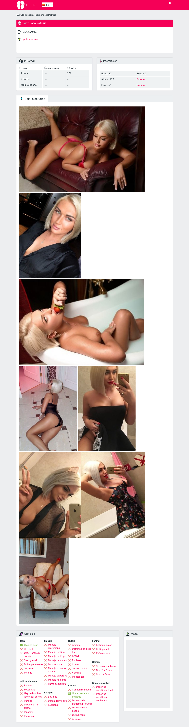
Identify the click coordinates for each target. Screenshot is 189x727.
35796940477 (30, 31)
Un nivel (28, 649)
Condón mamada (81, 689)
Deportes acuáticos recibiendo (102, 697)
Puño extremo (103, 653)
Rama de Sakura (57, 683)
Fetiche (28, 672)
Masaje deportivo (57, 675)
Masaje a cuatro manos (57, 670)
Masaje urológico (57, 656)
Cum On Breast (104, 670)
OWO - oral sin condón (32, 654)
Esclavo (76, 660)
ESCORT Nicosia (24, 14)
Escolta (28, 685)
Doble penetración (34, 664)
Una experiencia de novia (80, 695)
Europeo (141, 79)
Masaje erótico (56, 652)
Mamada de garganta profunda (82, 702)
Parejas (28, 700)
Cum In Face (103, 674)
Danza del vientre (57, 700)
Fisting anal (102, 649)
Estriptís (52, 696)
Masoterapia (55, 664)
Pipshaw (28, 712)
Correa (75, 664)
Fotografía (29, 689)
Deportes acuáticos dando (105, 688)
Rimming (29, 716)
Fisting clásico (104, 645)
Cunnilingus (78, 715)
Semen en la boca (106, 666)
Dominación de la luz (81, 650)
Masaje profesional (54, 646)
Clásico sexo (31, 645)
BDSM (75, 656)
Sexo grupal (30, 660)
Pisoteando (78, 676)
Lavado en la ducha (31, 706)
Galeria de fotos (32, 99)
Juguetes (29, 668)
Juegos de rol (79, 668)
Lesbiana (53, 704)
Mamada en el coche (80, 709)
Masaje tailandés (57, 660)
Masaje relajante (57, 679)
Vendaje (76, 672)
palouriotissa (28, 39)
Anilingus (77, 719)
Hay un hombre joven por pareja (33, 695)
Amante (76, 645)
